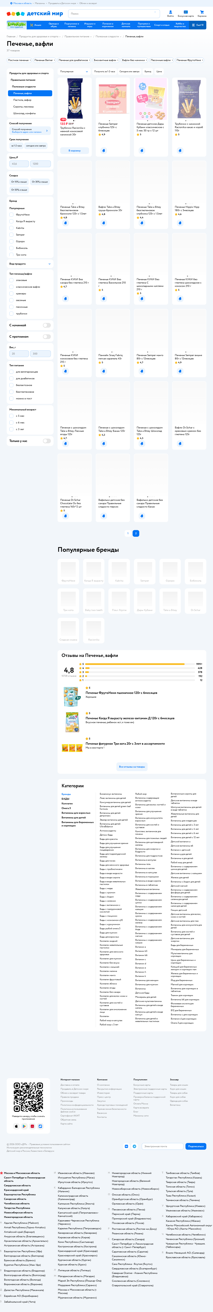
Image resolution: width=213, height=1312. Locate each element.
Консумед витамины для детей (115, 802)
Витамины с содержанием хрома (148, 914)
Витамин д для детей (181, 854)
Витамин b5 (141, 951)
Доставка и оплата (70, 1084)
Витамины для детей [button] (74, 817)
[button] (197, 25)
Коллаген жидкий (108, 941)
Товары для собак (179, 1093)
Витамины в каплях (145, 868)
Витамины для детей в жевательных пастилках (147, 1020)
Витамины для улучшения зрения (148, 812)
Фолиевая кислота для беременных (182, 1005)
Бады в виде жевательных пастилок (113, 883)
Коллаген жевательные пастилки (111, 946)
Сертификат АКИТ (70, 1115)
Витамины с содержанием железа (148, 921)
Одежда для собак (179, 1101)
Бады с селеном (108, 901)
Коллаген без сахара (110, 992)
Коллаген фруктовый (110, 979)
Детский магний (179, 886)
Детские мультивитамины (148, 1001)
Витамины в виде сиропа (148, 881)
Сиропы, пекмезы (23, 106)
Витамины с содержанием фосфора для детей (184, 891)
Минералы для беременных (185, 949)
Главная (11, 36)
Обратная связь (68, 1119)
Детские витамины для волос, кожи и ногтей (186, 915)
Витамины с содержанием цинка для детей (184, 868)
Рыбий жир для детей (181, 862)
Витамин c (140, 959)
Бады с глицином (108, 916)
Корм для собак (178, 1097)
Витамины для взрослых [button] (76, 813)
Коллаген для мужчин (110, 958)
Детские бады (142, 993)
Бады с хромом (107, 892)
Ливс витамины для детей (113, 798)
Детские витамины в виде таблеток (184, 802)
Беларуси (49, 1151)
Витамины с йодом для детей (185, 881)
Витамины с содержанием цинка (148, 901)
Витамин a (140, 947)
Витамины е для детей (182, 858)
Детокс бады (106, 835)
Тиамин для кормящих (182, 995)
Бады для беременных (182, 945)
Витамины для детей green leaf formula (115, 807)
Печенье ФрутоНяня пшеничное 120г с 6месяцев (121, 693)
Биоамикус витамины (111, 794)
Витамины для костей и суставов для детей (183, 933)
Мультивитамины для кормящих (181, 954)
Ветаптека (175, 1105)
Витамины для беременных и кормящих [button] (78, 824)
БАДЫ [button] (65, 799)
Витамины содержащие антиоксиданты (147, 799)
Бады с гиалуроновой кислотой (111, 910)
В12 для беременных (181, 1010)
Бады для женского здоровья (114, 865)
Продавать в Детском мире (74, 1089)
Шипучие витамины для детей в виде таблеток (186, 808)
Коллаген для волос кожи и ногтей (113, 997)
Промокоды (67, 1101)
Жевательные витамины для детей (185, 815)
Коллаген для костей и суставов (111, 1004)
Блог (135, 1111)
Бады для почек (107, 861)
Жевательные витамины (147, 889)
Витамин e (140, 967)
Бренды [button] (66, 794)
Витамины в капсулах (146, 872)
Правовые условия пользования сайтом (50, 1144)
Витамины (140, 988)
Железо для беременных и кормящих (184, 975)
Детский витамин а (180, 841)
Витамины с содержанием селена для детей (184, 898)
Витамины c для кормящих (184, 1014)
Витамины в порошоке (147, 876)
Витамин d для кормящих (183, 1018)
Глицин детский (179, 910)
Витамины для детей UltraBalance (110, 825)
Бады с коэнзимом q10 (111, 920)
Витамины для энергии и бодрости (147, 850)
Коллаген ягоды (107, 988)
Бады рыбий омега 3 (110, 928)
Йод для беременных (181, 980)
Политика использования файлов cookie (74, 1110)
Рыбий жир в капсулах (111, 1020)
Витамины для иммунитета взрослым (148, 819)
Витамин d (140, 963)
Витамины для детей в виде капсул (149, 1013)
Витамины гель (142, 864)
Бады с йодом (107, 896)
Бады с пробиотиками (111, 869)
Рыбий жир (141, 794)
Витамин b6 (141, 955)
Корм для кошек (178, 1089)
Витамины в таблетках (146, 885)
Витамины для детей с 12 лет (185, 837)
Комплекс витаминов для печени (148, 832)
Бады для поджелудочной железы (113, 855)
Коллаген (104, 1016)
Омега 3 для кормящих (182, 1023)
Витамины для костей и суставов (147, 826)
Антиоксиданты (108, 830)
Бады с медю (106, 888)
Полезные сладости (107, 36)
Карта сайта (66, 1123)
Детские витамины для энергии (182, 939)
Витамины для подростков (148, 855)
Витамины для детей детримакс (110, 814)
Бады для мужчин (108, 932)
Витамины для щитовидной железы (149, 843)
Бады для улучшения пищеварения (110, 848)
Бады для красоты (109, 839)
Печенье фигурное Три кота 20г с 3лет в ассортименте (125, 743)
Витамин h (140, 972)
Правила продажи (70, 1097)
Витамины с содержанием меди (148, 894)
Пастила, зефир (22, 100)
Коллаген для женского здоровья (111, 953)
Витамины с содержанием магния (148, 934)
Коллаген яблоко (108, 983)
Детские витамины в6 (182, 845)
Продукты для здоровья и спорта (38, 36)
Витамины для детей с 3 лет (185, 825)
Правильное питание (77, 36)
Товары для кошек (179, 1084)
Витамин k (140, 976)
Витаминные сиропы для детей (183, 795)
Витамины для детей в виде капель (149, 1006)
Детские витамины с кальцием (186, 873)
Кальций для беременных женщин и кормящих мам (184, 968)
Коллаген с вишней (109, 967)
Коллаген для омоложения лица (113, 1010)
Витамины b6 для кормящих (185, 999)
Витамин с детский (180, 850)
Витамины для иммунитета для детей (186, 926)
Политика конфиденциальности (77, 1105)
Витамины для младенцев (184, 820)
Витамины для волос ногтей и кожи (150, 806)
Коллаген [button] (67, 803)
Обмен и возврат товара (73, 1093)
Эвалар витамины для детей (114, 820)
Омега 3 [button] (66, 808)
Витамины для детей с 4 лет (185, 829)
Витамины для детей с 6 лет (185, 833)
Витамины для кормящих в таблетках (184, 990)
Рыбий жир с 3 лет (109, 1024)
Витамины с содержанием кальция (148, 908)
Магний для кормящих (182, 984)
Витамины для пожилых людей (151, 838)
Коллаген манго (108, 975)
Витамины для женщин (146, 980)
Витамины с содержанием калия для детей (184, 904)
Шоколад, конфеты (24, 113)
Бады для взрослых (109, 937)
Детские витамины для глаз (184, 921)
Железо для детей (180, 877)
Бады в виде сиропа (110, 877)
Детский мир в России (18, 1151)
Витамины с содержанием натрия (148, 941)
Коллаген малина (108, 971)
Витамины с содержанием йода (148, 928)
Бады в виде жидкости (111, 873)
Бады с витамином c (110, 905)
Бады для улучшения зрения (114, 843)
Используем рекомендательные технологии (29, 1147)
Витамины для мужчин (146, 984)
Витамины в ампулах (145, 860)
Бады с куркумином (110, 924)
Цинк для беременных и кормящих (183, 961)
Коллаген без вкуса (109, 962)
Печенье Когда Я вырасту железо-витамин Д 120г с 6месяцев (130, 718)
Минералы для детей (145, 997)
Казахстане (36, 1151)
